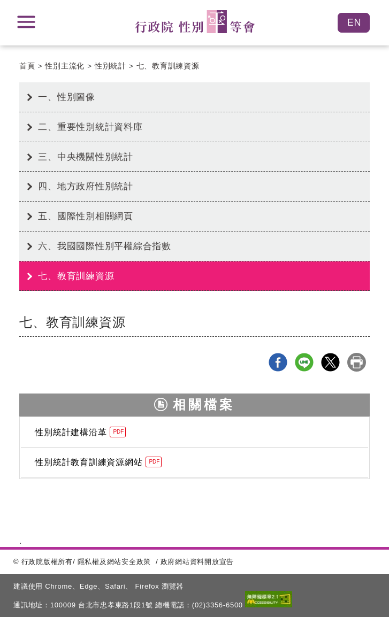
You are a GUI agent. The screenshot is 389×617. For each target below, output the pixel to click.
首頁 (27, 66)
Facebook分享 (278, 362)
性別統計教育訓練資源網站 (98, 462)
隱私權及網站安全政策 (114, 562)
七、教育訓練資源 (168, 66)
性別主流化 (65, 66)
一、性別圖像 (66, 97)
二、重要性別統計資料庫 (90, 127)
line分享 (304, 362)
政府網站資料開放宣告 (197, 562)
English (354, 23)
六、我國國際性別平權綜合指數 (104, 246)
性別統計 (110, 66)
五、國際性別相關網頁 (85, 216)
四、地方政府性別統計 (85, 186)
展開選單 (26, 22)
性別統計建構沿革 (80, 432)
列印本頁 (356, 362)
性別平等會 (194, 21)
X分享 (330, 362)
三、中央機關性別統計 (85, 156)
